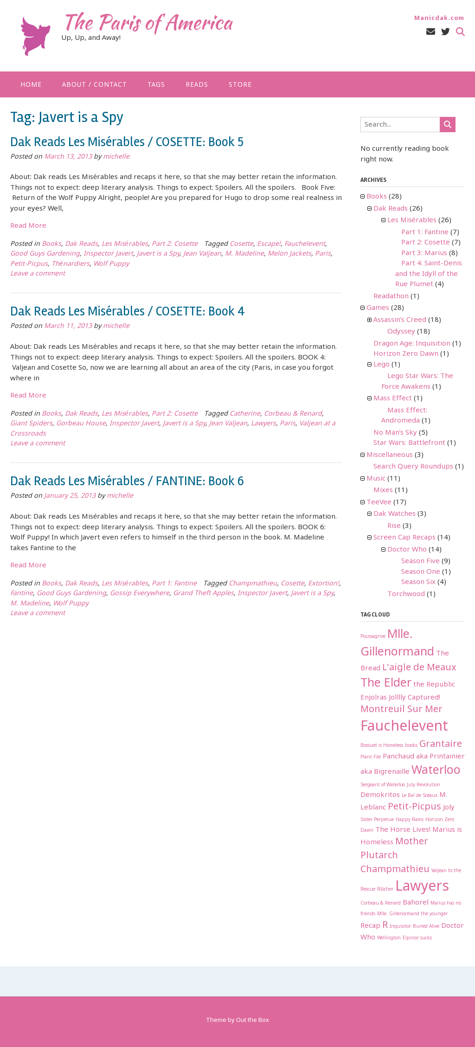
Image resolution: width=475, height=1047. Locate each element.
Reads (197, 85)
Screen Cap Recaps (404, 537)
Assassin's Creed (399, 320)
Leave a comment (37, 274)
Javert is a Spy (158, 254)
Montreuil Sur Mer (401, 709)
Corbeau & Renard (293, 414)
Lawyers (263, 423)
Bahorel (416, 902)
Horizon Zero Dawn (405, 354)
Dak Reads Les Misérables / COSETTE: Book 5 (127, 142)
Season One (420, 572)
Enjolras (373, 697)
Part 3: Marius (424, 253)
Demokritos (380, 795)
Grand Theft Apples (203, 593)
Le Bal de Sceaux (419, 796)
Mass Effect (392, 398)
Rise (394, 526)
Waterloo (436, 770)
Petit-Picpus (29, 264)
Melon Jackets (289, 254)
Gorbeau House (81, 423)
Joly (449, 807)
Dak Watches (394, 514)
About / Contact (94, 85)
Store (240, 85)
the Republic (434, 684)
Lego (381, 364)
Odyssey (401, 331)
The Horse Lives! (402, 830)
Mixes (383, 490)
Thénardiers (70, 264)
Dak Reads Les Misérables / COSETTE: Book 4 (127, 311)
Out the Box (252, 1020)
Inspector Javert (108, 254)
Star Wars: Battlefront (409, 443)
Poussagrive (372, 637)
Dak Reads (81, 244)
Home (31, 85)
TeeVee (379, 502)
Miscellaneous (389, 455)
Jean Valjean (202, 254)
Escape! (269, 244)
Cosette (241, 244)
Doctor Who (407, 549)
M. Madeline (244, 254)
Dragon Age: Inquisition (411, 343)
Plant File (370, 757)
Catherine (245, 414)
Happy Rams (410, 820)
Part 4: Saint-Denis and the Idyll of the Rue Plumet (428, 274)
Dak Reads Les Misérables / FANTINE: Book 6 (127, 481)
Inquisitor (400, 927)
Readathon (391, 296)
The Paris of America (146, 22)
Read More (28, 226)
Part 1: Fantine (174, 583)
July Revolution (423, 785)
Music (375, 478)
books (411, 746)
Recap (370, 926)
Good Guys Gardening (45, 254)
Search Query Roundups (413, 466)
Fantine (21, 593)
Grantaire (440, 744)
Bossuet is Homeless (381, 746)
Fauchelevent (304, 244)
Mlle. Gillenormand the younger (412, 914)
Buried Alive (426, 927)
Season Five (420, 561)
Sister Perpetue (377, 820)
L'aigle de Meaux (419, 668)
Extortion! (323, 583)
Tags (156, 85)
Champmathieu (253, 583)
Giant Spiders (31, 423)
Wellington (389, 938)
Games (377, 308)
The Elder (385, 683)
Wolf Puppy (111, 264)
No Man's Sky (395, 432)
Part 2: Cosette (175, 244)
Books (51, 244)
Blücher (385, 889)
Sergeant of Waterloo (382, 785)
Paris (323, 254)
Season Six (418, 582)
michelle (116, 157)
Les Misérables (125, 244)
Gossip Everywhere (139, 593)
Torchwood (406, 594)
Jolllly (397, 697)
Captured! (424, 697)
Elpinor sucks (417, 938)
